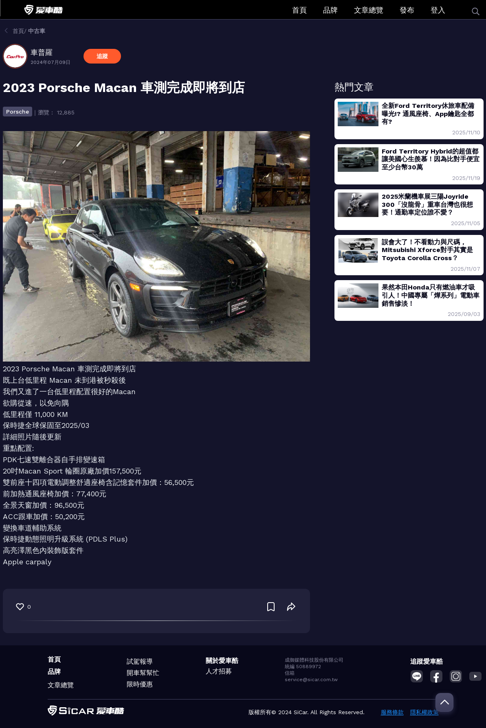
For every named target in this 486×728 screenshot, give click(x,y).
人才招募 (219, 671)
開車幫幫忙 (143, 673)
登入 (438, 10)
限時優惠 (140, 684)
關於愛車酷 (222, 660)
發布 (407, 10)
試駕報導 (140, 661)
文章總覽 (368, 10)
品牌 (330, 10)
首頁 (299, 10)
